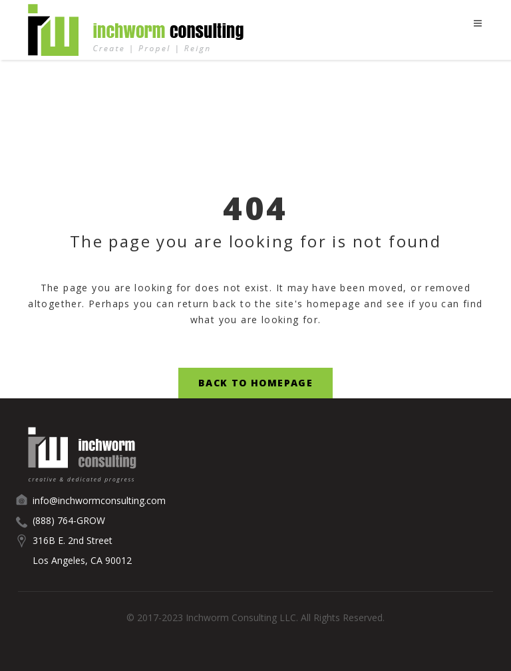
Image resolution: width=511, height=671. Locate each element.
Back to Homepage (255, 382)
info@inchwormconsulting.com (99, 500)
